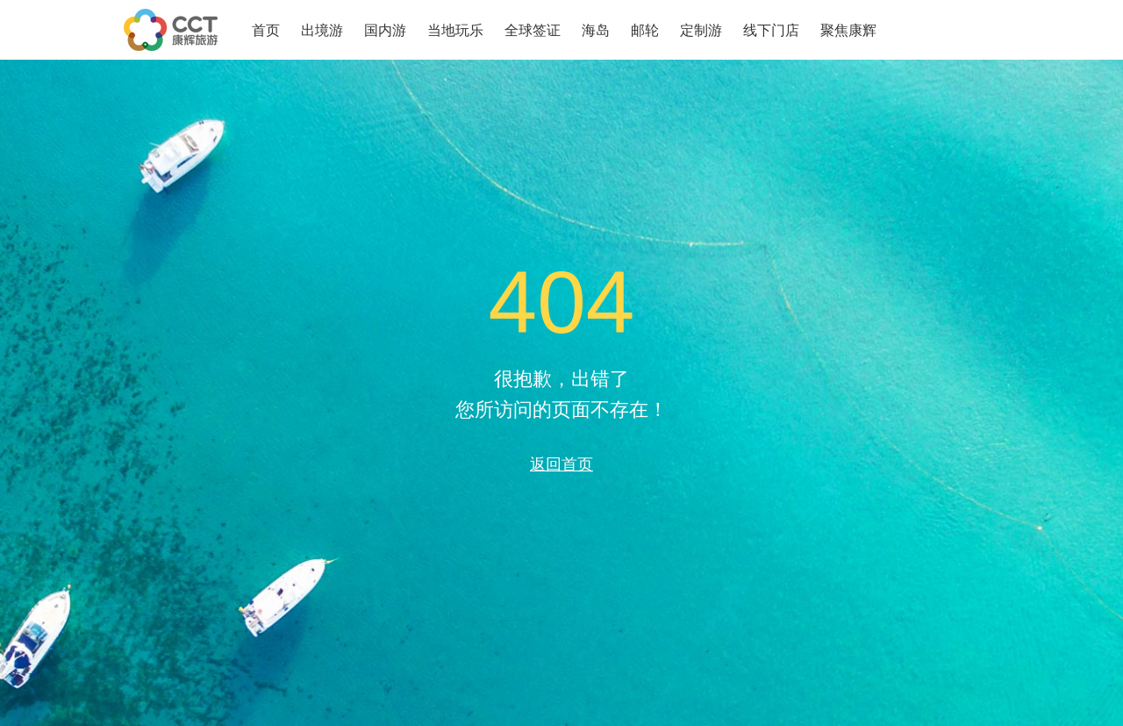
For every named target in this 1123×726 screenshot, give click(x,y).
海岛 (596, 30)
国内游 (385, 30)
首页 (266, 30)
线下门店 (771, 30)
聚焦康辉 (848, 30)
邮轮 (645, 30)
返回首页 (561, 464)
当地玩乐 (455, 30)
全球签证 (532, 30)
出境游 (322, 30)
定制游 (701, 30)
